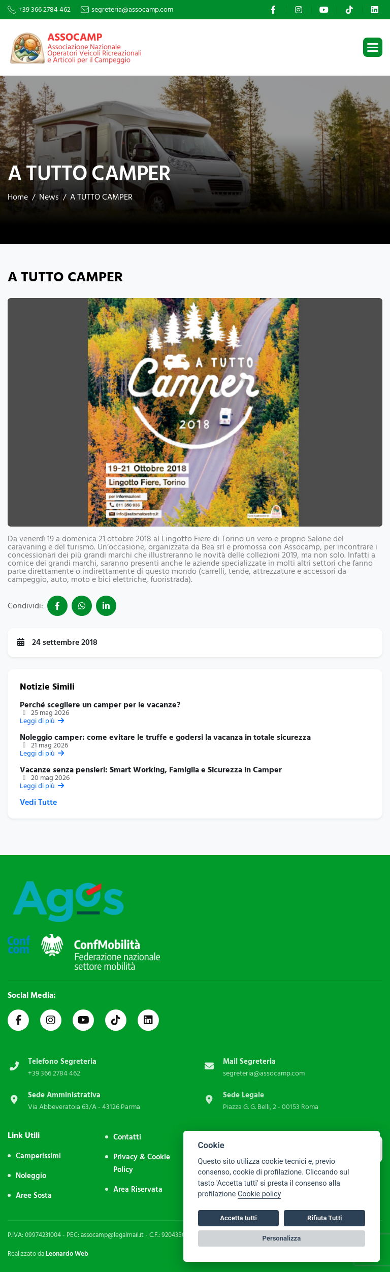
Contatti (127, 1137)
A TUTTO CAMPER (101, 197)
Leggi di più (43, 721)
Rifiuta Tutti (324, 1218)
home (18, 197)
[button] (372, 47)
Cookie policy (259, 1194)
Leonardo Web (67, 1253)
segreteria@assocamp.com (132, 9)
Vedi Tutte (38, 802)
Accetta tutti (238, 1218)
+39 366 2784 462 (44, 9)
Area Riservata (137, 1189)
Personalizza (282, 1238)
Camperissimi (38, 1156)
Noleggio (31, 1175)
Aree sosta (34, 1195)
